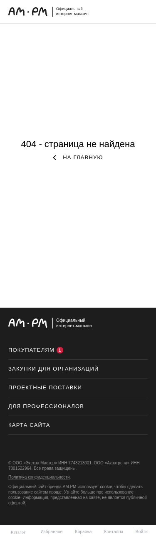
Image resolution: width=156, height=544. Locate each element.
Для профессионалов (46, 406)
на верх (139, 323)
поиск (115, 10)
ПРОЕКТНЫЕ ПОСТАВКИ (45, 387)
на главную (78, 157)
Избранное (52, 531)
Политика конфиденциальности (39, 477)
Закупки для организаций (53, 369)
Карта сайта (29, 425)
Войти (142, 531)
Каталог (18, 532)
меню (143, 10)
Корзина (83, 531)
